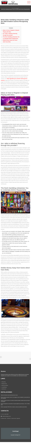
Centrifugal (15, 431)
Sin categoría (16, 8)
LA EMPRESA (4, 387)
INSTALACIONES (5, 385)
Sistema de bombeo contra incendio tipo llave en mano (9, 395)
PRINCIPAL (4, 381)
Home (13, 8)
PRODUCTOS (4, 383)
